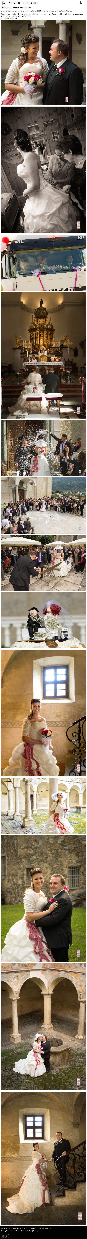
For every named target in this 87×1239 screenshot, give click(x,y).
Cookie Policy (15, 1231)
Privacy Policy (5, 1231)
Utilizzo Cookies (26, 1231)
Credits (35, 1231)
